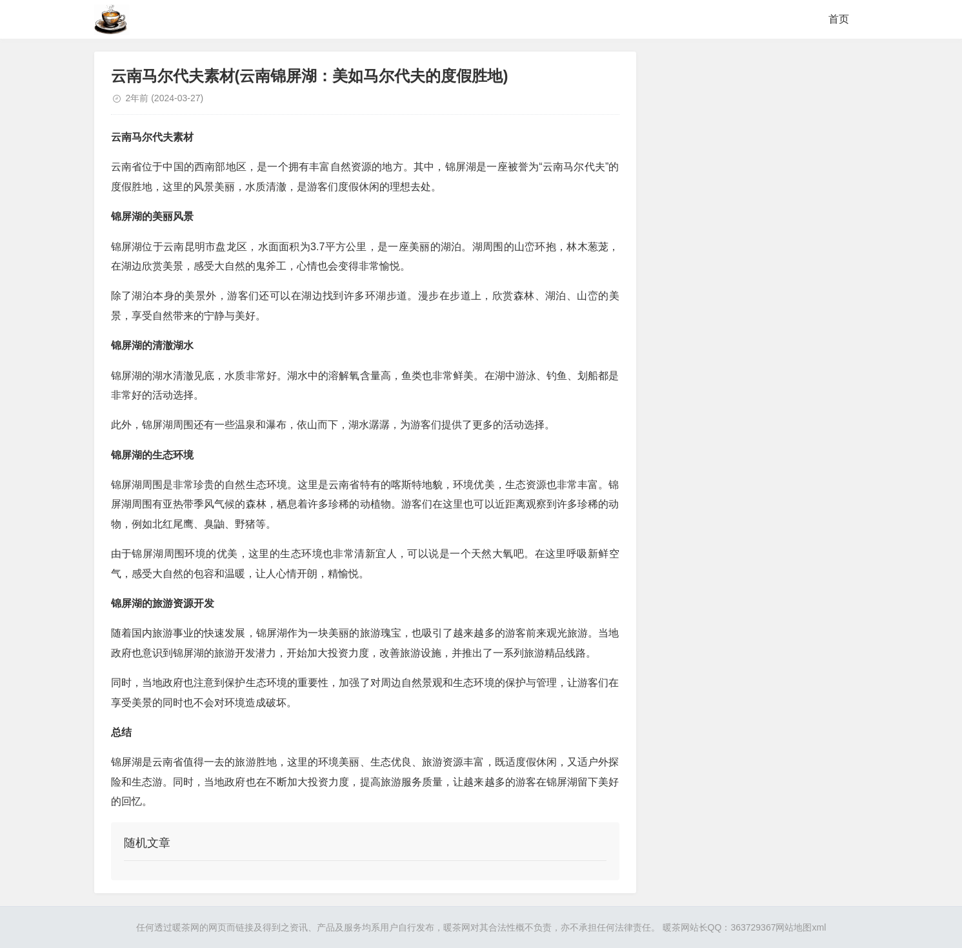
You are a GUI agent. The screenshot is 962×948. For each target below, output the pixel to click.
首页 (838, 19)
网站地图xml (801, 927)
